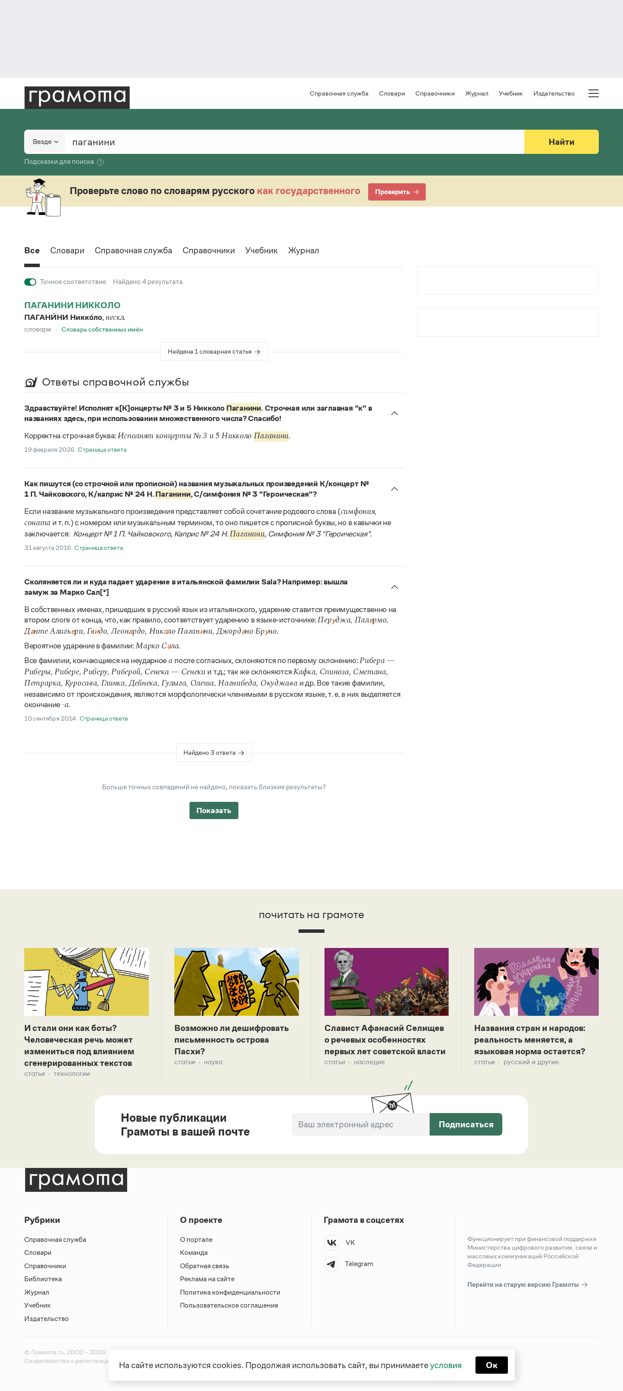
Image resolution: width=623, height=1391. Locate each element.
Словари (392, 93)
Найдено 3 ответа (209, 752)
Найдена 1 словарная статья (210, 351)
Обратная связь (204, 1266)
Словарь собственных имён (102, 329)
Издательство (554, 93)
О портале (196, 1239)
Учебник (511, 93)
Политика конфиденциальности (230, 1292)
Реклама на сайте (207, 1279)
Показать (213, 810)
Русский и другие (531, 1062)
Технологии (72, 1073)
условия (446, 1365)
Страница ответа (102, 449)
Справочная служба (339, 93)
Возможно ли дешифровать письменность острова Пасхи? (231, 1039)
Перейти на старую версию (528, 1284)
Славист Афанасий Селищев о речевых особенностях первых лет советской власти (385, 1039)
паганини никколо (72, 305)
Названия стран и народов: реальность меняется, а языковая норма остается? (529, 1039)
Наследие (369, 1062)
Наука (213, 1062)
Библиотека (43, 1279)
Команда (194, 1252)
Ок (492, 1365)
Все (32, 250)
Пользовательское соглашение (229, 1305)
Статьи (34, 1073)
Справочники (435, 93)
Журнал (476, 93)
